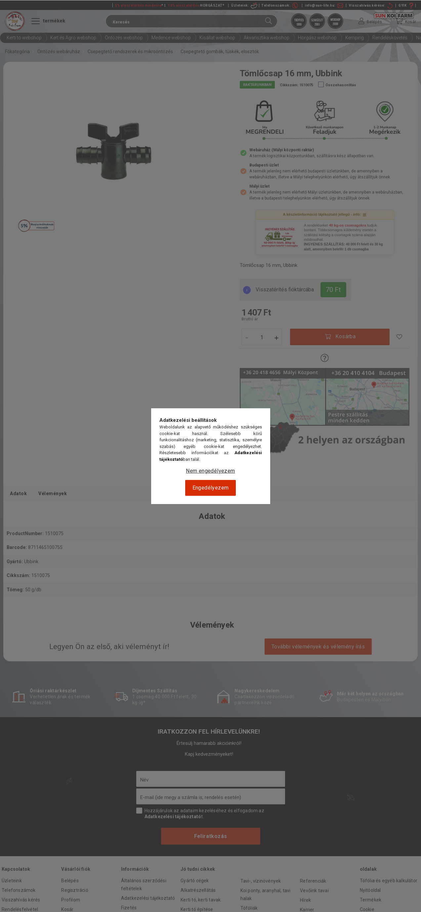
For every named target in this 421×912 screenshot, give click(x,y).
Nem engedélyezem (210, 471)
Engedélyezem (210, 488)
